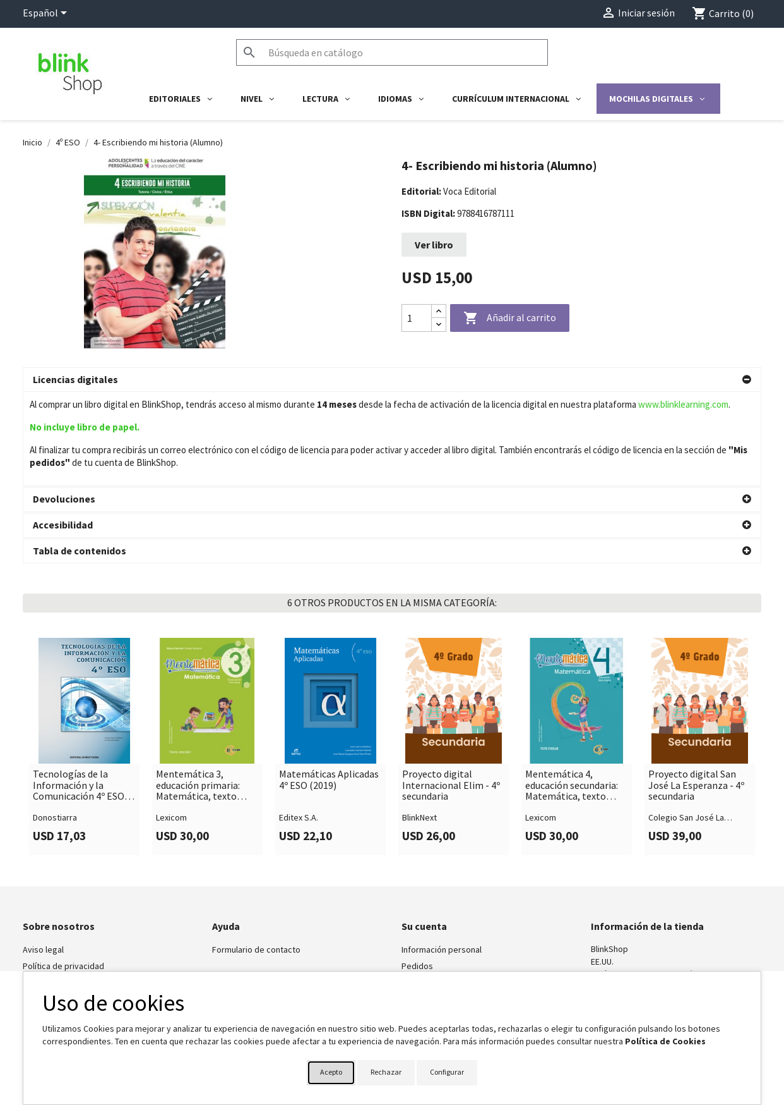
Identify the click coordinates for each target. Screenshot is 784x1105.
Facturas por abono (438, 888)
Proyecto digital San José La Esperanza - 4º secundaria (696, 691)
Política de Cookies (665, 1041)
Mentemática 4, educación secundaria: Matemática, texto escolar (571, 691)
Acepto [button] (331, 1072)
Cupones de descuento (445, 921)
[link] (84, 652)
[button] (392, 380)
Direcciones (423, 904)
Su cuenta (424, 832)
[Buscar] (392, 52)
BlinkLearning (48, 888)
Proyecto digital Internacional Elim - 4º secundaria (451, 691)
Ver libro (434, 244)
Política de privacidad (63, 871)
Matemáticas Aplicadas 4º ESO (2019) (329, 686)
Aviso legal (43, 855)
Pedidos (417, 871)
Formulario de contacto (256, 855)
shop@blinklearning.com (637, 892)
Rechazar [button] (386, 1072)
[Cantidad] (416, 318)
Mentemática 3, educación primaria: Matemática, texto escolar (198, 691)
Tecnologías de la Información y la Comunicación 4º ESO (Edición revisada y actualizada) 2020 (78, 691)
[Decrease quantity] (438, 324)
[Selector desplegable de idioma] (47, 13)
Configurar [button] (447, 1072)
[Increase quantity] (438, 311)
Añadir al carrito (509, 318)
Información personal (441, 855)
